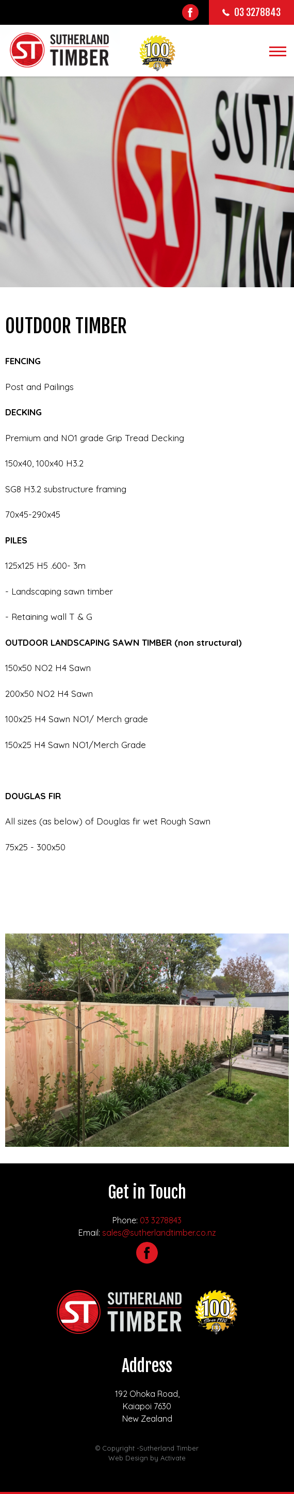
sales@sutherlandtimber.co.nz (159, 1232)
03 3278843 (161, 1220)
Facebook (190, 12)
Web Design (128, 1458)
